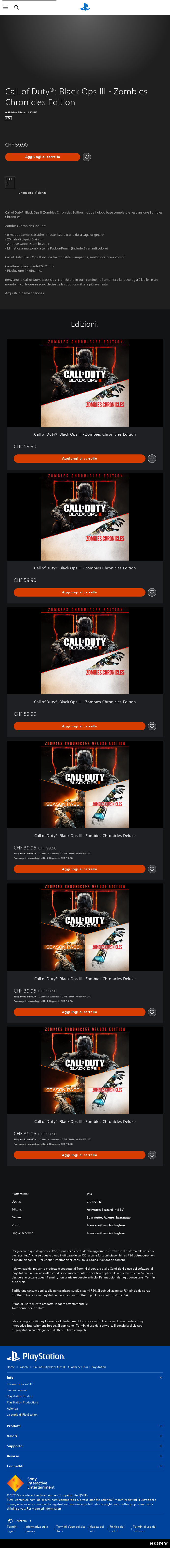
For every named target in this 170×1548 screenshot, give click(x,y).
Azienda (12, 1408)
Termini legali (12, 1529)
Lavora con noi (16, 1390)
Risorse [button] (85, 1456)
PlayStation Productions (23, 1402)
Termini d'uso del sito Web (70, 1529)
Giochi (24, 1367)
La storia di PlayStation (22, 1414)
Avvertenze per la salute (28, 1308)
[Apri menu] (5, 7)
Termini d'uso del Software (144, 1529)
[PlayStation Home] (85, 7)
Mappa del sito (97, 1529)
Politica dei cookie (116, 1529)
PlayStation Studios (20, 1396)
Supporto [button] (85, 1446)
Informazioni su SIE (19, 1384)
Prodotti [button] (85, 1426)
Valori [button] (85, 1436)
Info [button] (85, 1377)
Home (11, 1367)
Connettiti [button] (85, 1466)
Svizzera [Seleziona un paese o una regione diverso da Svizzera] (20, 1521)
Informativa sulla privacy (37, 1529)
